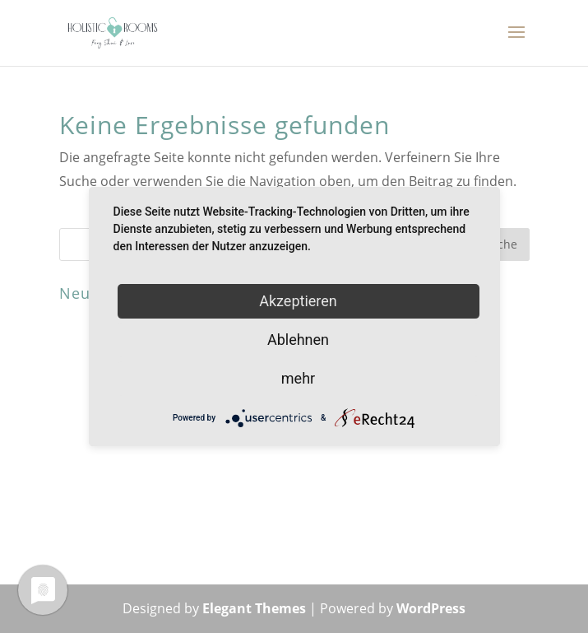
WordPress (430, 608)
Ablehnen (298, 339)
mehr (298, 378)
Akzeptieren (298, 301)
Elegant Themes (254, 608)
